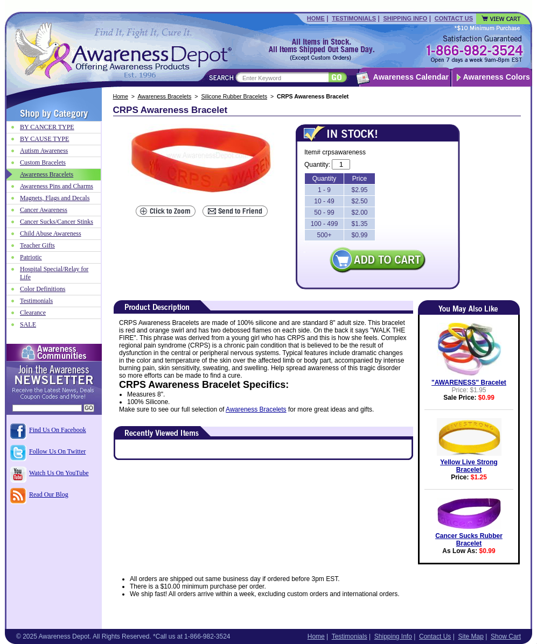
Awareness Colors (497, 77)
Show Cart (506, 636)
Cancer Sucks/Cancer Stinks (56, 221)
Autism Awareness (44, 150)
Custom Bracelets (43, 162)
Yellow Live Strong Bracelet (469, 465)
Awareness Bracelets (164, 96)
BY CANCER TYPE (47, 127)
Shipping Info (405, 18)
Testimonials (354, 18)
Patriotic (31, 257)
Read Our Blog (48, 494)
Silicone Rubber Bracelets (234, 96)
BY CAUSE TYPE (44, 139)
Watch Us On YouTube (59, 473)
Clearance (33, 312)
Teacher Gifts (37, 245)
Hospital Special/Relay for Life (54, 273)
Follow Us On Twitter (57, 451)
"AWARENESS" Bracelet (468, 382)
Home (316, 18)
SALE (28, 324)
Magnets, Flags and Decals (54, 198)
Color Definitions (42, 289)
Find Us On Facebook (57, 430)
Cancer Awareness (43, 210)
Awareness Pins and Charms (56, 186)
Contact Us (454, 18)
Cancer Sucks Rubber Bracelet (469, 539)
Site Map (470, 636)
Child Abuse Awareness (50, 233)
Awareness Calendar (411, 77)
